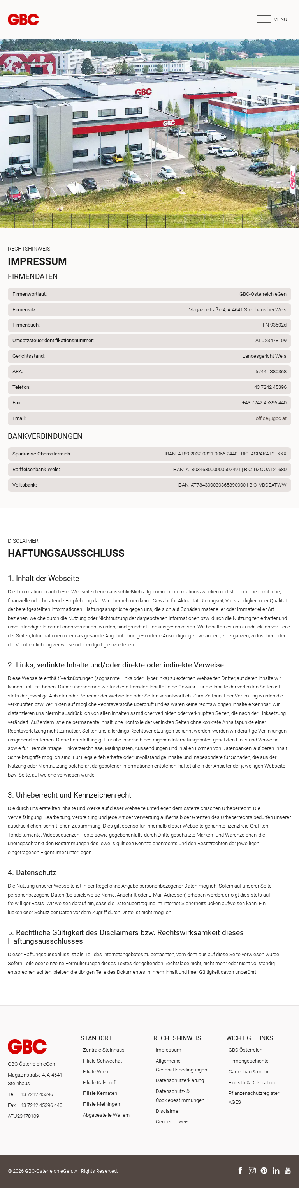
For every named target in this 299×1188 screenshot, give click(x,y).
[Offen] (271, 19)
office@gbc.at (271, 418)
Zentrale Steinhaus (104, 1050)
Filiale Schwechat (102, 1061)
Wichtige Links (249, 1038)
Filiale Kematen (100, 1093)
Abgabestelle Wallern (106, 1115)
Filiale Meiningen (101, 1104)
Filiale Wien (95, 1072)
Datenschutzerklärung (180, 1080)
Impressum (168, 1050)
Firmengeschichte (249, 1061)
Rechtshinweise (179, 1038)
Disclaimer (168, 1111)
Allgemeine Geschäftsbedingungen (181, 1065)
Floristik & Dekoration (252, 1083)
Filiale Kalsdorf (99, 1083)
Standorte (98, 1038)
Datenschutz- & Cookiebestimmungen (180, 1095)
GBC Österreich (245, 1050)
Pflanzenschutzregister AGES (254, 1097)
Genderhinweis (172, 1121)
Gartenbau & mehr (249, 1072)
